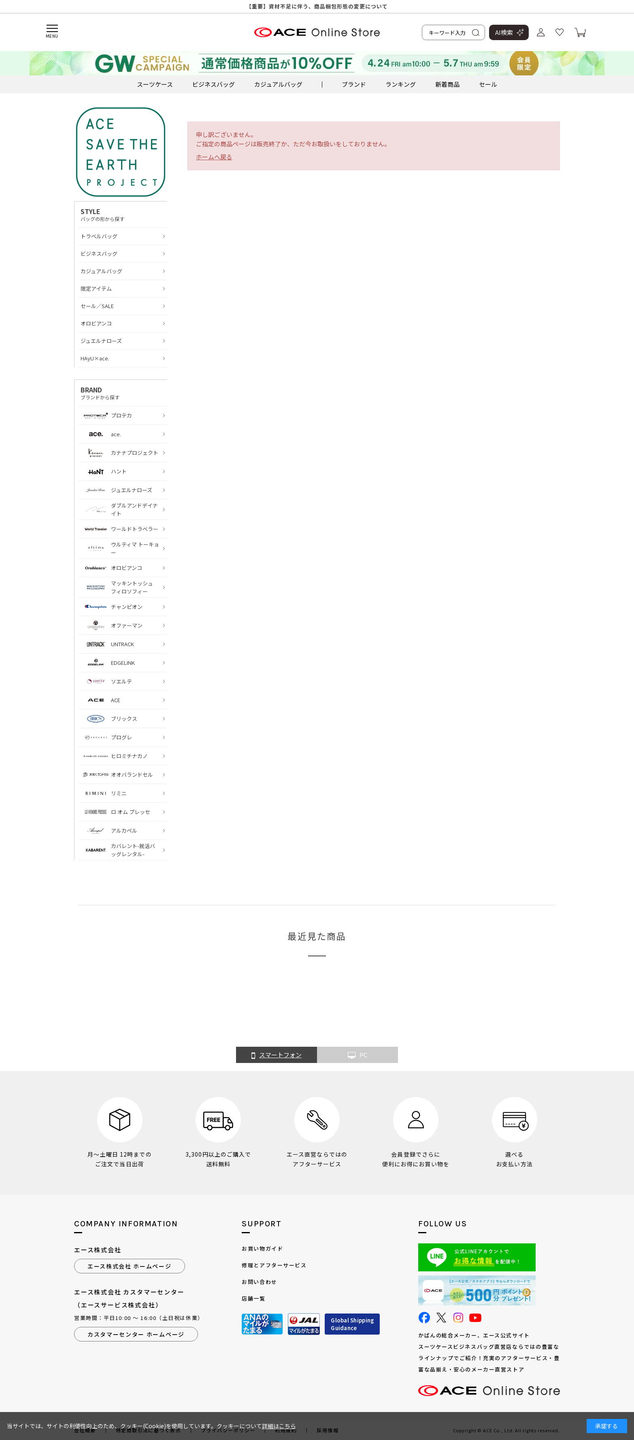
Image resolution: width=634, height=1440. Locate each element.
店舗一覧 (253, 1298)
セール (488, 84)
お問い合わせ (259, 1282)
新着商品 (447, 84)
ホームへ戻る (214, 156)
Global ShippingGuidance (352, 1324)
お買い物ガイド (262, 1248)
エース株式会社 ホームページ (129, 1266)
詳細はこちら (279, 1426)
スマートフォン (276, 1055)
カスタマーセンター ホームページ (136, 1334)
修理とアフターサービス (274, 1265)
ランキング (400, 84)
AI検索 (504, 32)
